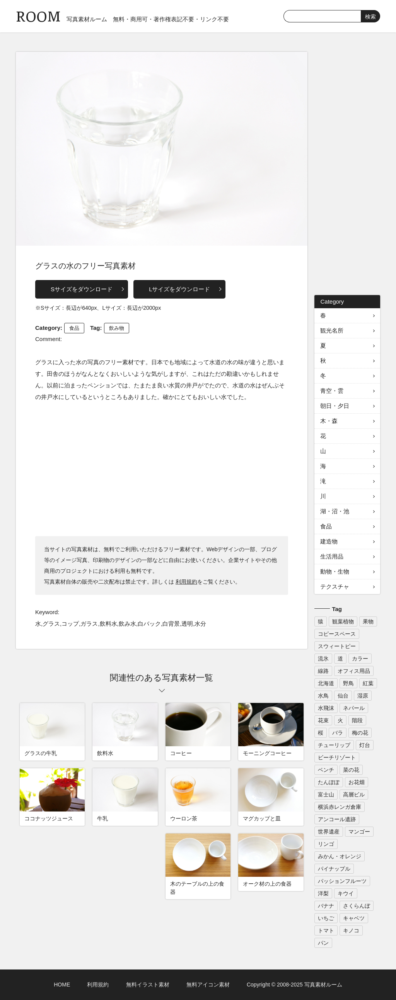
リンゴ (326, 844)
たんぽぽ (329, 782)
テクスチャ (334, 586)
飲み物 (116, 328)
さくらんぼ (356, 906)
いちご (326, 918)
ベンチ (326, 770)
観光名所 (331, 330)
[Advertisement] (161, 468)
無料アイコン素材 (208, 984)
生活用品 (331, 556)
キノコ (351, 930)
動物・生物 (334, 571)
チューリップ (334, 745)
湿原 (362, 696)
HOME (62, 984)
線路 (323, 671)
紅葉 (368, 683)
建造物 (329, 541)
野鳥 (348, 683)
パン (323, 943)
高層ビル (354, 794)
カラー (360, 658)
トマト (326, 930)
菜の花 (351, 770)
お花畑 (356, 782)
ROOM (38, 15)
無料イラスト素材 (147, 984)
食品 (74, 328)
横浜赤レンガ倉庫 (339, 807)
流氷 (323, 658)
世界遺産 (329, 832)
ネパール (354, 708)
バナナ (326, 906)
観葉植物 (343, 621)
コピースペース (337, 634)
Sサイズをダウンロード (82, 289)
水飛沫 (326, 708)
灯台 (364, 745)
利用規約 (186, 582)
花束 (323, 720)
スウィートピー (337, 646)
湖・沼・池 (334, 511)
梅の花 (360, 733)
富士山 (326, 794)
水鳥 (323, 696)
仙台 (343, 696)
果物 (368, 621)
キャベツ (354, 918)
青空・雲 (331, 390)
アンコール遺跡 (337, 819)
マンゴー (359, 832)
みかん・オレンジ (339, 856)
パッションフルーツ (342, 881)
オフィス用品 (354, 671)
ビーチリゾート (337, 757)
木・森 (329, 421)
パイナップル (334, 869)
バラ (337, 733)
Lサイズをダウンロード (179, 289)
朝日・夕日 (334, 405)
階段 (357, 720)
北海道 (326, 683)
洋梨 (323, 893)
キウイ (346, 893)
